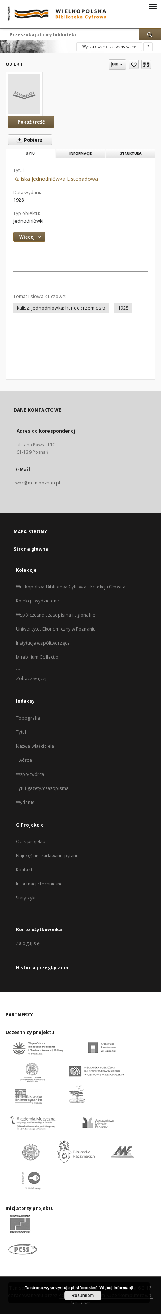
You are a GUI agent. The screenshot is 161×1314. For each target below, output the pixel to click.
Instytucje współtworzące (43, 643)
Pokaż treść (31, 122)
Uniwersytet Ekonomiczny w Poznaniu (56, 629)
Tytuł (21, 732)
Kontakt (24, 870)
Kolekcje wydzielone (37, 601)
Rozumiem (83, 1295)
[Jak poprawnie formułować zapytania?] (148, 46)
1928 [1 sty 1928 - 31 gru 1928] (18, 200)
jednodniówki (28, 221)
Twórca (24, 760)
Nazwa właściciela (35, 746)
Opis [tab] (30, 153)
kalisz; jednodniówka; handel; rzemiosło (61, 308)
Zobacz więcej (31, 678)
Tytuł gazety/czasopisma (42, 788)
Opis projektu (31, 841)
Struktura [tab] (131, 153)
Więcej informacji (116, 1288)
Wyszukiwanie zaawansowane (109, 46)
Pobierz (28, 139)
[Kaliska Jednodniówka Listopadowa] (24, 94)
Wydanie (25, 802)
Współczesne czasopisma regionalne (55, 615)
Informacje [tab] (80, 153)
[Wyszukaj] (150, 34)
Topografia (28, 718)
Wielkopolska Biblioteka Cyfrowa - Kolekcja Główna (70, 587)
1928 (123, 308)
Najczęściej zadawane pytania (48, 855)
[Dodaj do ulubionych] (134, 64)
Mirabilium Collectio (37, 657)
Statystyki (26, 898)
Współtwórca (30, 774)
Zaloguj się (28, 943)
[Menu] (152, 6)
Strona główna (31, 549)
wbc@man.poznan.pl (37, 483)
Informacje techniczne (39, 884)
